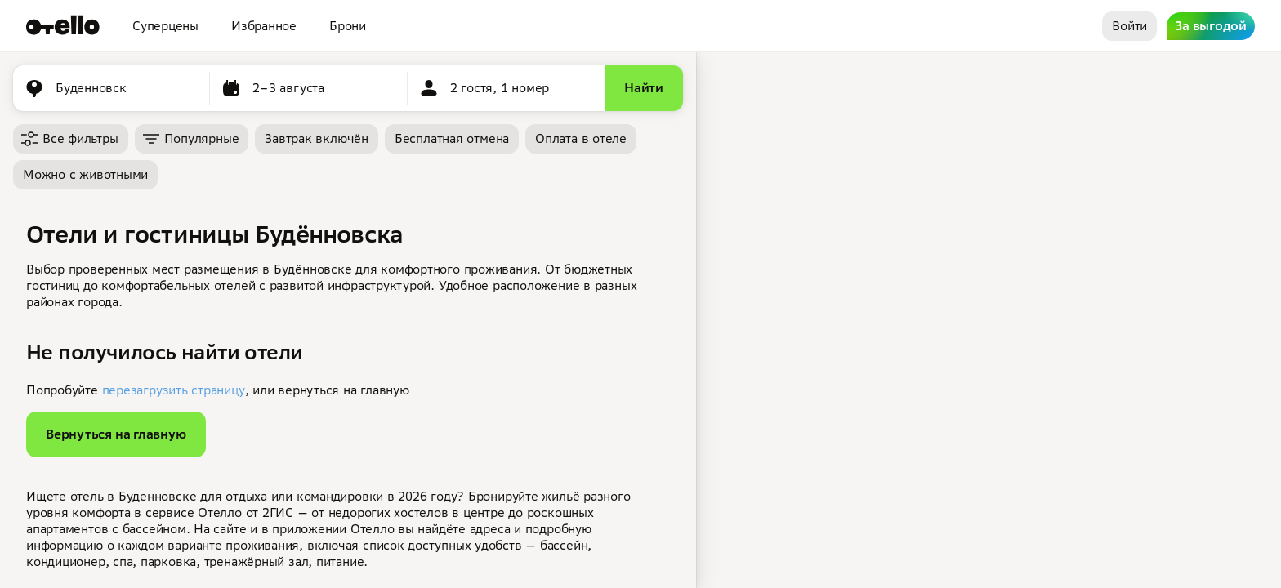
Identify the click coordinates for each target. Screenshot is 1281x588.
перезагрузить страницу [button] (173, 390)
